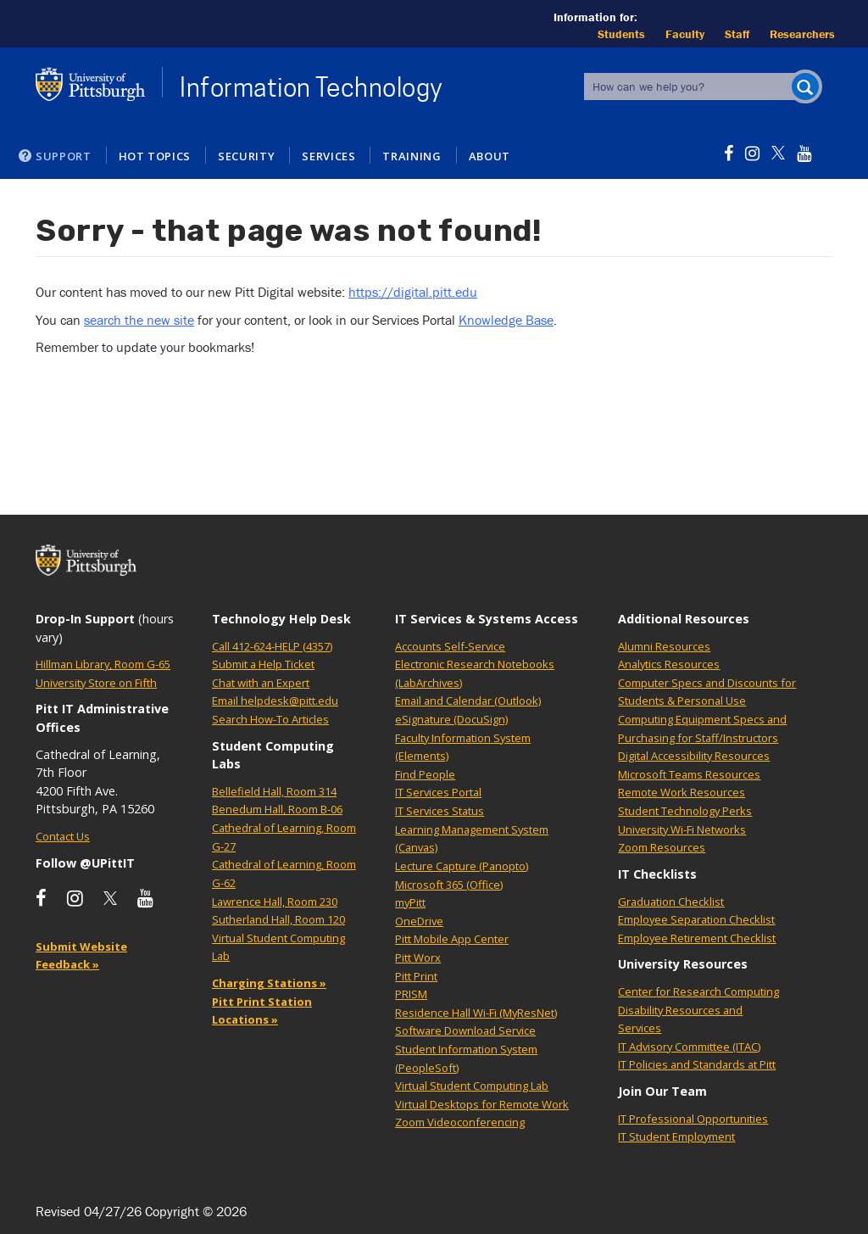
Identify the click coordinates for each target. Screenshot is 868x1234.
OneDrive (419, 921)
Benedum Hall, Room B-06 (277, 809)
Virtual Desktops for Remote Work (482, 1104)
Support (64, 156)
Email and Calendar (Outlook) (468, 700)
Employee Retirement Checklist (697, 938)
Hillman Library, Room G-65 (103, 664)
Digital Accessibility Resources (694, 755)
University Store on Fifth (96, 682)
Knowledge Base (506, 319)
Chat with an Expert (260, 682)
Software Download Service (465, 1030)
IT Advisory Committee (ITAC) (689, 1046)
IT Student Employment (676, 1136)
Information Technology (311, 87)
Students (621, 34)
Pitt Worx (418, 957)
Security (246, 156)
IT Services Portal (438, 792)
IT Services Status (439, 810)
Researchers (802, 34)
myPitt (410, 902)
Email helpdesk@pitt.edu (275, 700)
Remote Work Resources (681, 792)
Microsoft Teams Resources (689, 774)
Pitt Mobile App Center (452, 938)
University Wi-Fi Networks (682, 829)
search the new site (139, 319)
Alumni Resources (664, 646)
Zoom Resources (661, 847)
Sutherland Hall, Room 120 (278, 919)
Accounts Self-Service (450, 646)
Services (328, 156)
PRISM (411, 994)
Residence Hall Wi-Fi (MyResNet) (476, 1012)
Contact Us (63, 836)
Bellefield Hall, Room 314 (274, 791)
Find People (425, 774)
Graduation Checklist (671, 901)
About (489, 156)
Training (411, 156)
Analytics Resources (669, 664)
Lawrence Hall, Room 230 (274, 901)
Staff (737, 34)
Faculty (684, 34)
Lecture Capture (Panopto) (461, 866)
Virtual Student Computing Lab (471, 1085)
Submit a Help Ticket (263, 664)
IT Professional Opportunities (693, 1118)
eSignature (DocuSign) (451, 719)
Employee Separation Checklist (696, 919)
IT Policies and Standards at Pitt (697, 1064)
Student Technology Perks (685, 810)
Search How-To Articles (270, 719)
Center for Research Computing (698, 991)
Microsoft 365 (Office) (449, 884)
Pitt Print (416, 976)
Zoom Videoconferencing (460, 1122)
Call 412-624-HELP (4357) (272, 646)
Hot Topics (155, 156)
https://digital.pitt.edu (412, 291)
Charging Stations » (269, 983)
